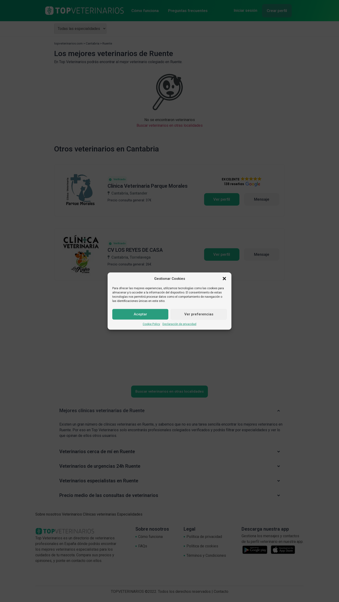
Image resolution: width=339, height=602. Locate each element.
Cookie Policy (151, 323)
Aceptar (140, 314)
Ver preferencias (198, 314)
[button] (224, 278)
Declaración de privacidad (179, 323)
